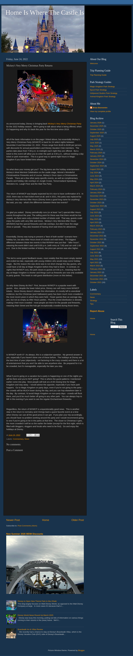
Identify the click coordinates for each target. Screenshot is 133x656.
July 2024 (94, 173)
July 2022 (94, 252)
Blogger (81, 650)
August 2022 (95, 249)
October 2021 (95, 282)
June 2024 (94, 176)
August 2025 (95, 136)
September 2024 (97, 166)
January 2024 (95, 193)
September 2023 (97, 206)
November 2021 (96, 279)
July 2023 (94, 212)
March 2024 (95, 186)
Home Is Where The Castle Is (45, 12)
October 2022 (95, 242)
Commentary (18, 439)
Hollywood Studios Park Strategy (103, 93)
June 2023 (94, 216)
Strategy (93, 301)
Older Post (77, 520)
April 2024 (94, 183)
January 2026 (95, 123)
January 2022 (95, 272)
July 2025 (94, 139)
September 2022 (97, 246)
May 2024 (94, 179)
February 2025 (96, 153)
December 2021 (96, 276)
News (27, 439)
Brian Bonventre (100, 108)
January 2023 (95, 232)
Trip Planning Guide (98, 75)
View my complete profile (100, 111)
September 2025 (97, 133)
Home (45, 520)
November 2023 (96, 199)
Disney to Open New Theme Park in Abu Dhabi (37, 601)
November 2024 (96, 159)
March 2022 (95, 266)
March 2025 (95, 149)
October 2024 (95, 162)
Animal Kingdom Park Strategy (103, 96)
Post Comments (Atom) (27, 526)
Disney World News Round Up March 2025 (35, 615)
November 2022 (96, 239)
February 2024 (96, 189)
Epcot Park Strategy (98, 90)
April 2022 (94, 262)
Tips (92, 304)
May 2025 (94, 146)
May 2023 (94, 219)
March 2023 (95, 226)
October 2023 (95, 203)
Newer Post (13, 520)
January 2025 (95, 156)
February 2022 (96, 269)
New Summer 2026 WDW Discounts (24, 534)
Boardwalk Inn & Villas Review (30, 629)
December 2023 (96, 196)
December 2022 (96, 236)
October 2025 (95, 129)
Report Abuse (97, 311)
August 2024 (95, 169)
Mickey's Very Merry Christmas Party (64, 124)
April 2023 (94, 222)
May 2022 (94, 259)
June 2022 (94, 256)
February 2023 (96, 229)
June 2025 (94, 143)
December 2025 (96, 126)
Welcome (94, 63)
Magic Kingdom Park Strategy (102, 86)
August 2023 (95, 209)
